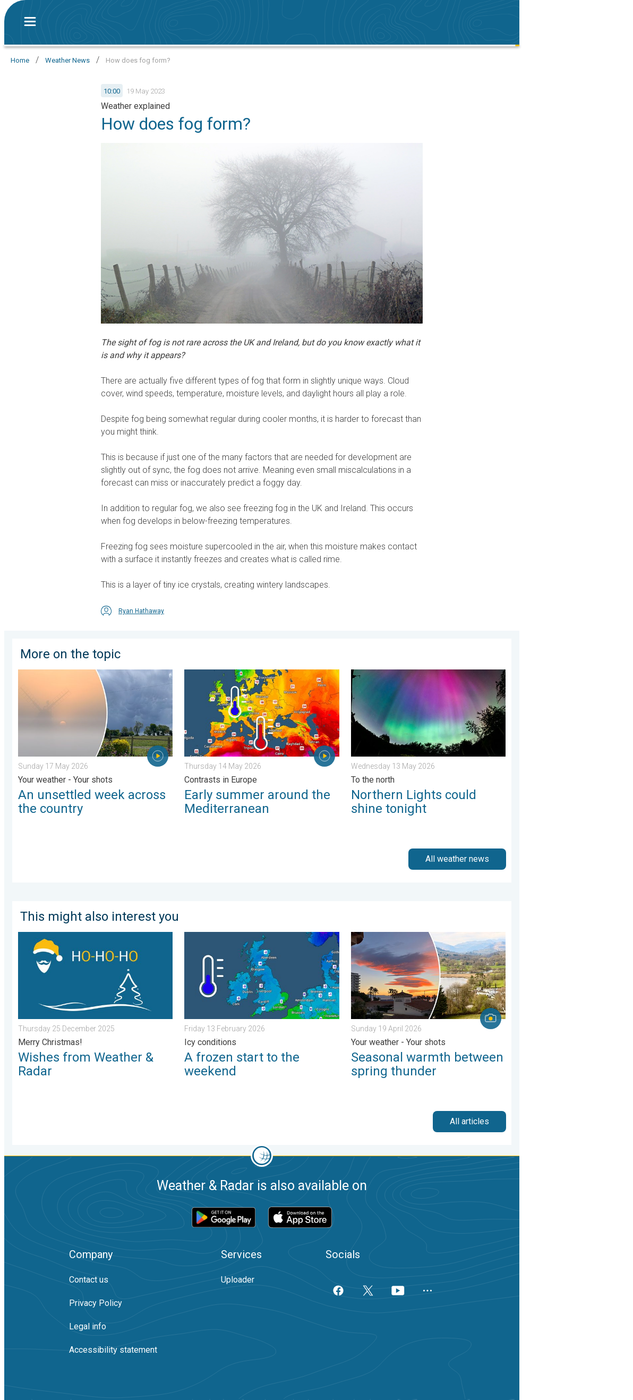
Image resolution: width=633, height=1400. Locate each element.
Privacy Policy (95, 1303)
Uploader (237, 1280)
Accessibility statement (113, 1350)
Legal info (87, 1326)
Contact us (88, 1280)
